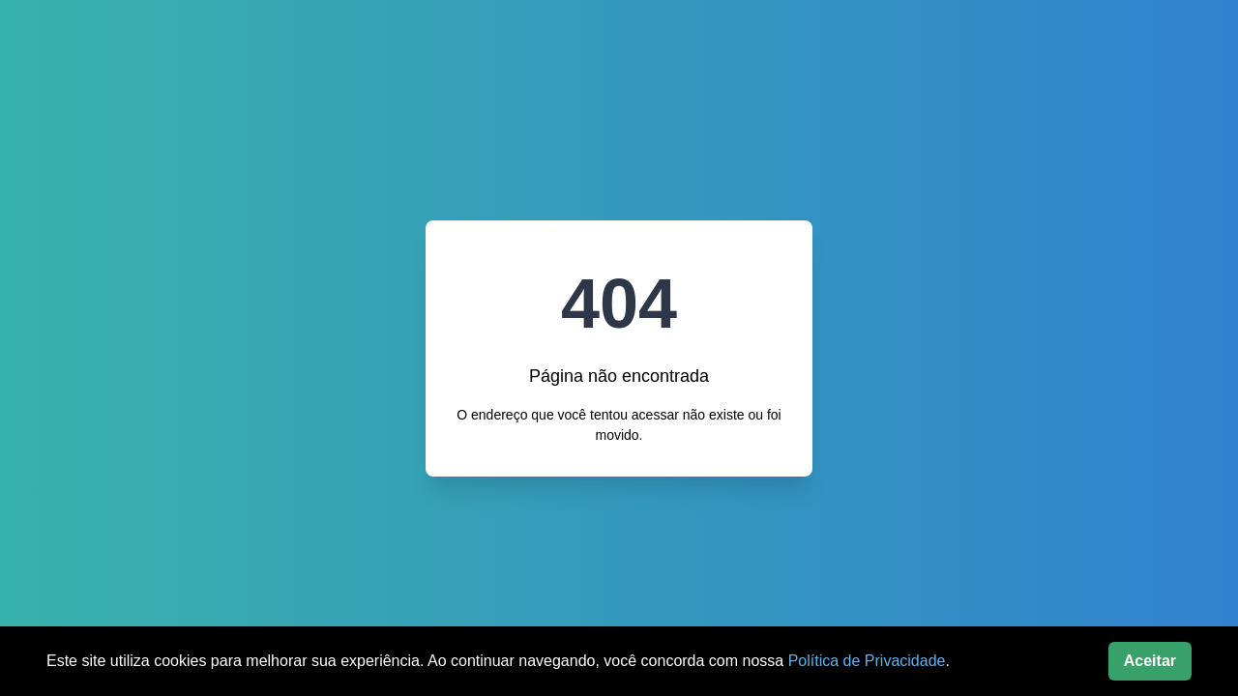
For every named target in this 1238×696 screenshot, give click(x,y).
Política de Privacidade (867, 660)
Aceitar (1150, 660)
